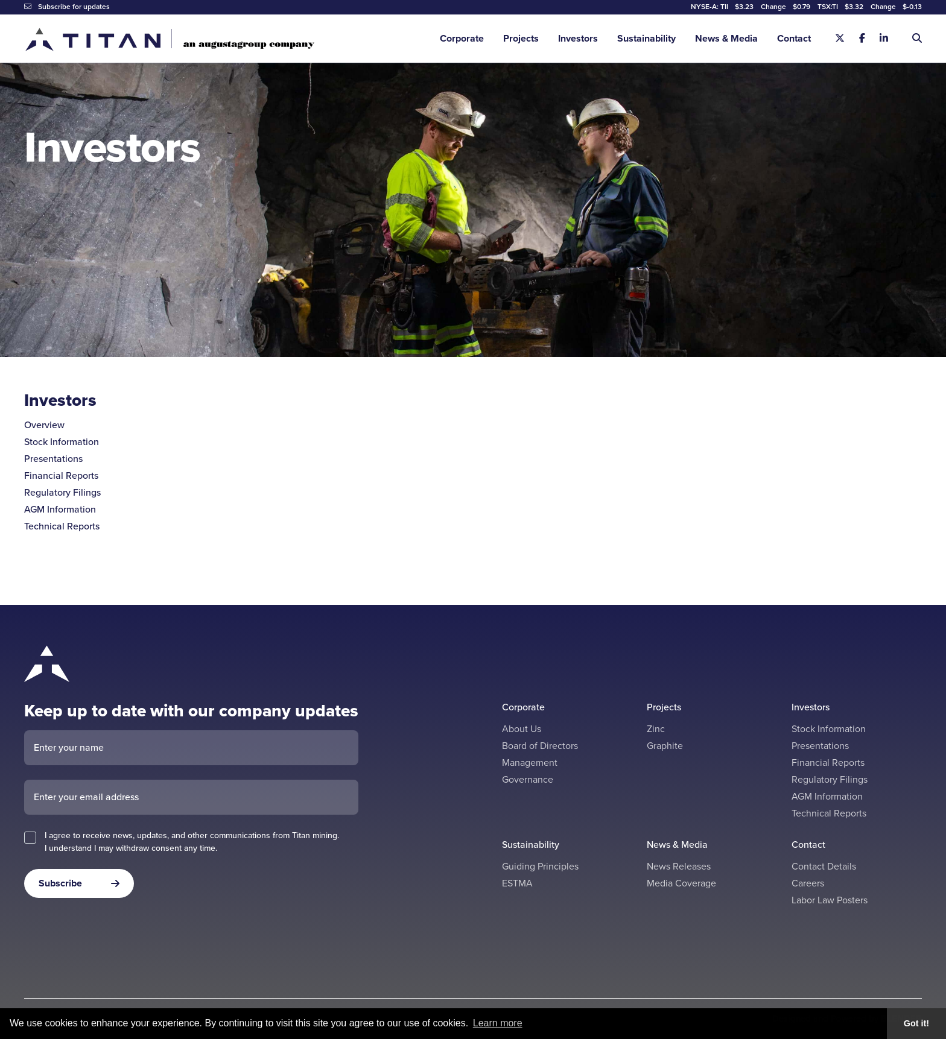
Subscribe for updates (67, 6)
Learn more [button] (497, 1023)
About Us (521, 729)
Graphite (665, 746)
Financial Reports (61, 475)
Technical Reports (62, 526)
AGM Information (60, 509)
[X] (840, 39)
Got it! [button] (916, 1023)
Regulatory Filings (62, 492)
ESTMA (517, 883)
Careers (808, 883)
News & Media (726, 38)
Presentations (53, 459)
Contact (794, 38)
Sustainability (646, 38)
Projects (521, 38)
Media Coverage (681, 883)
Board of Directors (540, 746)
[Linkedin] (884, 39)
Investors (578, 38)
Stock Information (61, 442)
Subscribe (60, 883)
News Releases (679, 866)
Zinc (656, 729)
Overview (44, 425)
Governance (527, 779)
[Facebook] (862, 39)
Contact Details (824, 866)
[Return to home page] (169, 39)
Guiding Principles (540, 866)
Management (529, 762)
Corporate (462, 38)
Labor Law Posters (830, 900)
